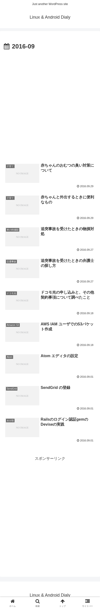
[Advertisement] (50, 104)
